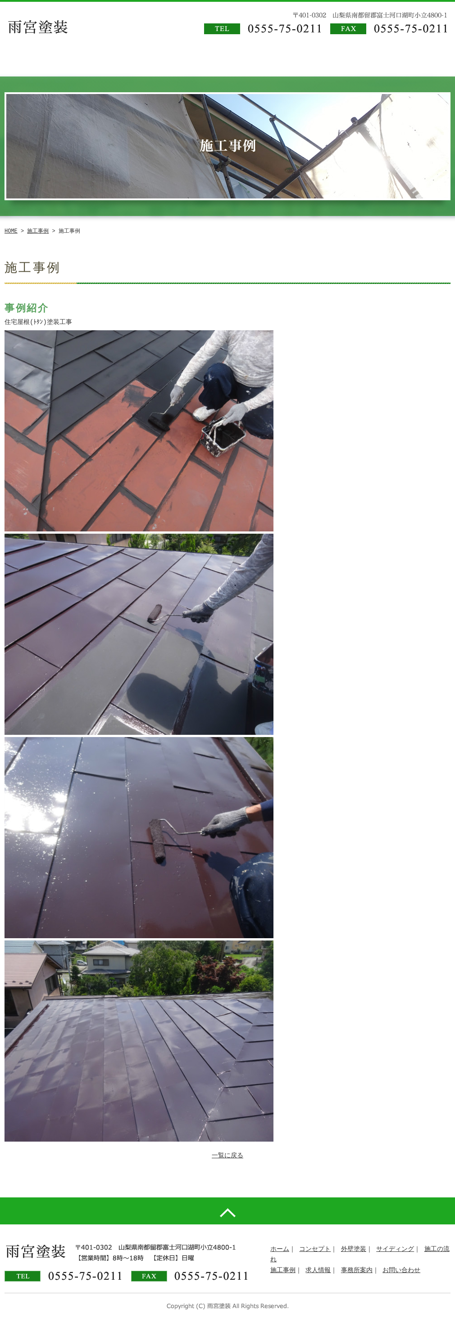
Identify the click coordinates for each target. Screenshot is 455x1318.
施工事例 (38, 231)
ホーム (279, 1249)
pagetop (227, 1210)
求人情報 (318, 1270)
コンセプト (315, 1249)
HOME (11, 231)
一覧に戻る (227, 1156)
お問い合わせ (401, 1270)
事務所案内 (357, 1270)
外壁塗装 (353, 1249)
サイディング (395, 1249)
